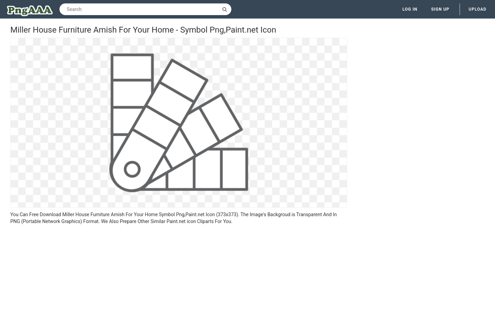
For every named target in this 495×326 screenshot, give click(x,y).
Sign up (440, 9)
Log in (410, 9)
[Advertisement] (178, 276)
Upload (477, 9)
